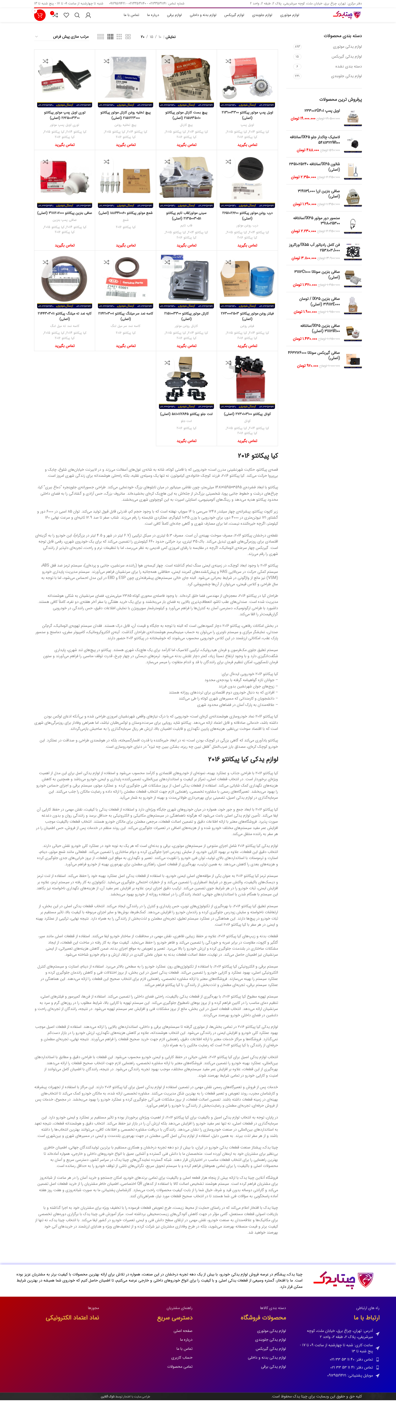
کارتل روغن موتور (186, 331)
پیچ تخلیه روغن (126, 130)
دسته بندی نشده (349, 72)
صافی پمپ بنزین (65, 231)
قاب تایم (186, 231)
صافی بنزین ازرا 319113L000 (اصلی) (319, 199)
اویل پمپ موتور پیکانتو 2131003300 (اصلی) (247, 120)
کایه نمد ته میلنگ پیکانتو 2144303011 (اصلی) (65, 321)
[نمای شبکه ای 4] (110, 42)
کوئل (247, 426)
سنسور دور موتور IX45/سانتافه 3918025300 (316, 226)
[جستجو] (77, 18)
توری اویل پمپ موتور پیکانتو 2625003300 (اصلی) (65, 120)
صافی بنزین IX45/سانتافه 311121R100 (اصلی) (320, 334)
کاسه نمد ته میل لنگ (64, 331)
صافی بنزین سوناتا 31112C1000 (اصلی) (317, 280)
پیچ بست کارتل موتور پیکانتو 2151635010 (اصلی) (186, 120)
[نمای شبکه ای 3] (119, 42)
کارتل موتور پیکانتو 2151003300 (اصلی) (186, 321)
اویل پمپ (247, 130)
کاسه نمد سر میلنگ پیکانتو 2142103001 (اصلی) (125, 321)
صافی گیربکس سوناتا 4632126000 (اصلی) (314, 361)
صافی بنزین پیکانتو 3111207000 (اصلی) (64, 221)
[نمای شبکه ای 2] (128, 42)
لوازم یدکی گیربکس (347, 62)
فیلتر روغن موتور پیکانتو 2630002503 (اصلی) (247, 321)
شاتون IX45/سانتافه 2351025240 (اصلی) (314, 172)
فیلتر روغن (247, 331)
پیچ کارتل (186, 130)
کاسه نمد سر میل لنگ (125, 331)
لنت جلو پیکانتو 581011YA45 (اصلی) (186, 422)
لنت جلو (186, 432)
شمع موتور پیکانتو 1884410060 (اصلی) (125, 221)
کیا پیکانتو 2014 (260, 137)
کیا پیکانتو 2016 (247, 142)
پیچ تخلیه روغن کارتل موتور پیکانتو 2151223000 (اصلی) (125, 120)
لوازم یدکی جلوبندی (346, 81)
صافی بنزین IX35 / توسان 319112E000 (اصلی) (319, 307)
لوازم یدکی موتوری (347, 52)
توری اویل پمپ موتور (65, 130)
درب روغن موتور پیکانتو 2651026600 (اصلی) (247, 221)
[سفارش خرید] (61, 43)
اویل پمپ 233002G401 (322, 116)
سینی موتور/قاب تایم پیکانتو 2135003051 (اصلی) (186, 221)
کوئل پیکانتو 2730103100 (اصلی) (247, 419)
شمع (125, 231)
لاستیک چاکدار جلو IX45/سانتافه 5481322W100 (315, 145)
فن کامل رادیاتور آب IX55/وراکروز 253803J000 (314, 253)
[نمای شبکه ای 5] (100, 42)
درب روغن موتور (247, 231)
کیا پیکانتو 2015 (235, 137)
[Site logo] (341, 18)
